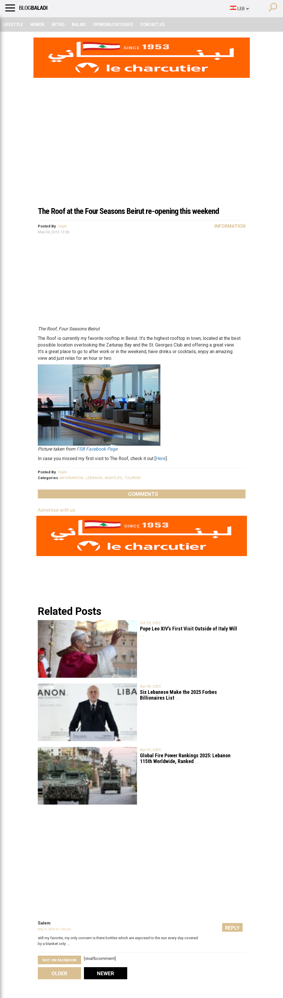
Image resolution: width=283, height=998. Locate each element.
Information (229, 226)
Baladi (79, 24)
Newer (105, 973)
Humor (37, 24)
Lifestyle (13, 24)
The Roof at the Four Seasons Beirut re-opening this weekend (128, 211)
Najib (62, 226)
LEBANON (94, 478)
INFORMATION (71, 478)
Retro (58, 24)
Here (161, 458)
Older (59, 973)
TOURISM (132, 478)
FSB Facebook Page (96, 449)
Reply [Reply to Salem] (232, 928)
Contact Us (152, 24)
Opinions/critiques (113, 24)
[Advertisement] (141, 159)
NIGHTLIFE (113, 478)
